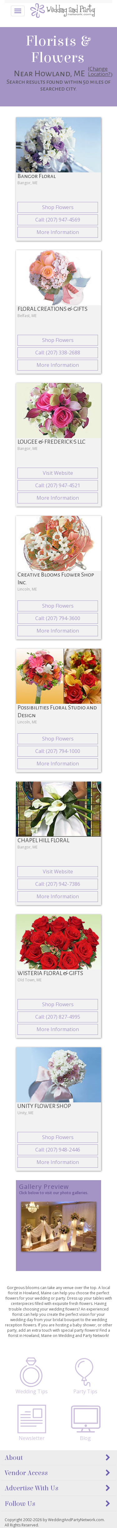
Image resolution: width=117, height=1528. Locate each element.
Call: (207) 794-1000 (57, 751)
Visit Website (58, 473)
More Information (58, 232)
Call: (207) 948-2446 (57, 1149)
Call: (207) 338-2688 (57, 352)
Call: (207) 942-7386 (57, 884)
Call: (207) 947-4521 (57, 485)
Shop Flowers (58, 207)
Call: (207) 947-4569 (57, 219)
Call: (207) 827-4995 (57, 1016)
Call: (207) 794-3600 (57, 618)
